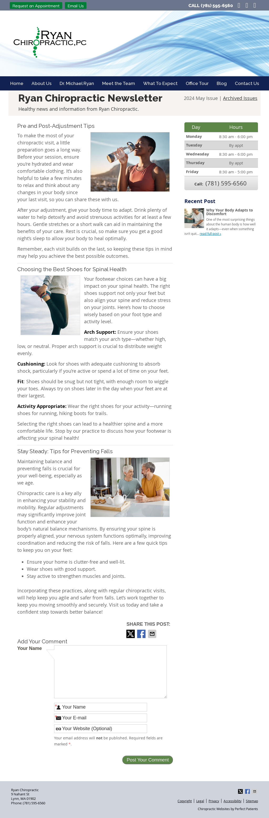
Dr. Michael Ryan (77, 83)
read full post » (210, 233)
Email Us (76, 5)
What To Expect (160, 83)
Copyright (185, 801)
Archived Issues (240, 98)
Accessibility (232, 801)
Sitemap (252, 801)
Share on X (131, 634)
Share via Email (152, 634)
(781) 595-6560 (217, 5)
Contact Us (247, 83)
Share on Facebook (142, 634)
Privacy (214, 801)
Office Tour (197, 83)
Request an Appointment (36, 5)
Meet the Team (118, 83)
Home (16, 83)
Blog (222, 83)
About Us (41, 83)
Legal (200, 801)
